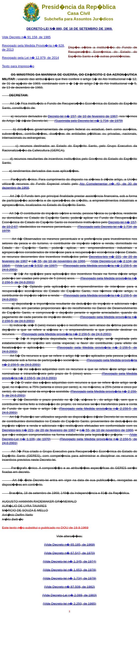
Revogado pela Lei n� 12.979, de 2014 (30, 58)
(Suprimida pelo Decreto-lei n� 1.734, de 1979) (89, 121)
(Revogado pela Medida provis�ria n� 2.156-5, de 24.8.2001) (66, 334)
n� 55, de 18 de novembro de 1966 (58, 261)
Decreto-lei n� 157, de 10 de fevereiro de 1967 (82, 116)
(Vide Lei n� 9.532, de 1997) (36, 265)
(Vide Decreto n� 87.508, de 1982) (69, 587)
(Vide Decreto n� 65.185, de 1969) (69, 544)
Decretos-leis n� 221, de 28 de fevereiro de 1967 (39, 430)
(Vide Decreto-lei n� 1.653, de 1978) (69, 570)
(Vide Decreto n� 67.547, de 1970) (69, 553)
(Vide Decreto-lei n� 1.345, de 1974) (69, 561)
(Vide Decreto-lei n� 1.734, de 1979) (69, 578)
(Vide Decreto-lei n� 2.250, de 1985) (69, 603)
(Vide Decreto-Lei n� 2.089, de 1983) (69, 595)
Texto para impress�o (18, 66)
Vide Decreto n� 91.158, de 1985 (26, 37)
